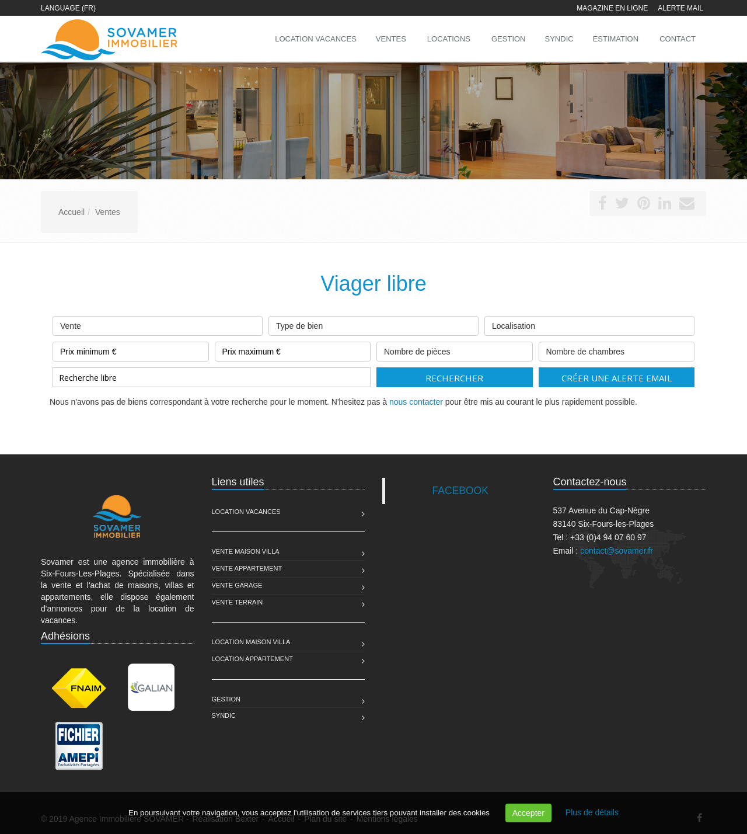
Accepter (528, 813)
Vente (157, 323)
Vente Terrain (237, 602)
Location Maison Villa (251, 641)
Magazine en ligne (612, 8)
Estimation (615, 38)
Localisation (589, 323)
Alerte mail (680, 8)
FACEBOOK (460, 490)
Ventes (391, 38)
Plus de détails (592, 812)
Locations (448, 38)
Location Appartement (252, 658)
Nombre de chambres (616, 349)
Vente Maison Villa (246, 551)
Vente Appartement (247, 568)
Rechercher (454, 378)
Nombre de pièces (454, 349)
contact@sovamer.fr (616, 550)
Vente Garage (237, 585)
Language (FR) (68, 8)
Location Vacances (246, 511)
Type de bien (373, 323)
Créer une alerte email (616, 378)
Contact (677, 38)
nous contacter (416, 401)
